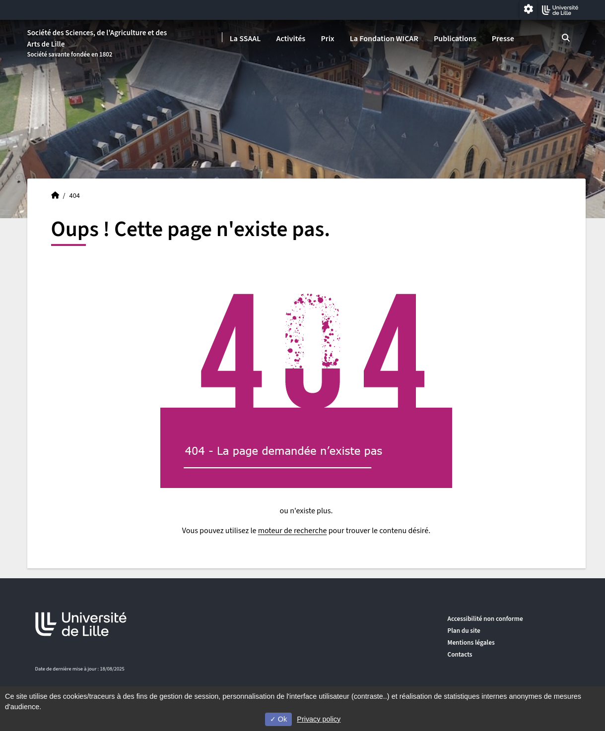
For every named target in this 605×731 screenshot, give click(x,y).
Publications (455, 38)
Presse (503, 38)
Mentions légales (471, 642)
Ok (278, 719)
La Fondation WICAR (384, 38)
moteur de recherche (292, 530)
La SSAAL (245, 38)
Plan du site (464, 630)
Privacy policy (318, 719)
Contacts (460, 654)
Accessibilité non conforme (485, 618)
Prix (327, 38)
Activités (290, 38)
